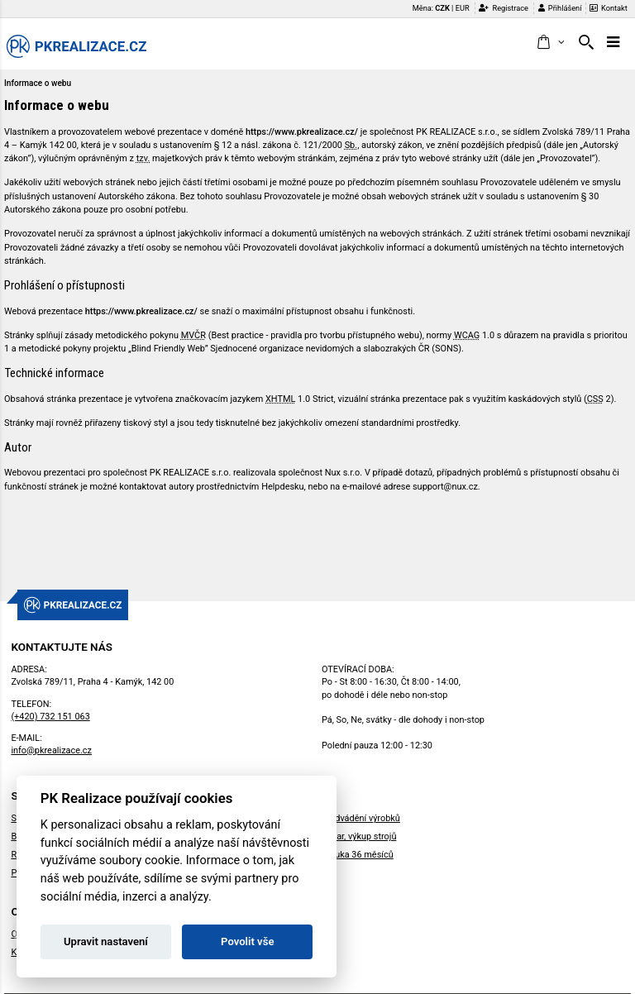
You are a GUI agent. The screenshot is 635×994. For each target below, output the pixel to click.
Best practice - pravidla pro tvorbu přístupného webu (315, 335)
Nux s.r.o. (343, 472)
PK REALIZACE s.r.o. (456, 132)
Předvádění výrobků (361, 818)
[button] (550, 43)
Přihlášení (560, 7)
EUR (463, 7)
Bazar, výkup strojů (359, 836)
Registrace (503, 7)
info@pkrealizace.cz (51, 750)
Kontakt (609, 7)
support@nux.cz (445, 486)
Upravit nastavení (106, 941)
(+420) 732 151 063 (50, 716)
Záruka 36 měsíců (358, 854)
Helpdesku (282, 486)
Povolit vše (247, 941)
